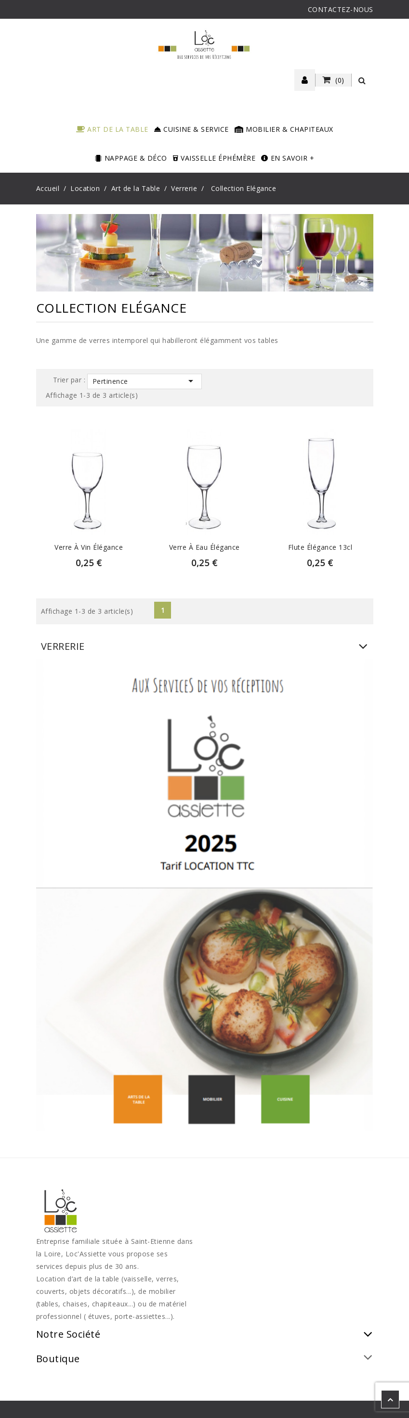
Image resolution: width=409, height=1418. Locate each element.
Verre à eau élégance (204, 547)
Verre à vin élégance (88, 547)
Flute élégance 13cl (320, 547)
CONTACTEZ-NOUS (340, 9)
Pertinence (144, 381)
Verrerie (63, 646)
